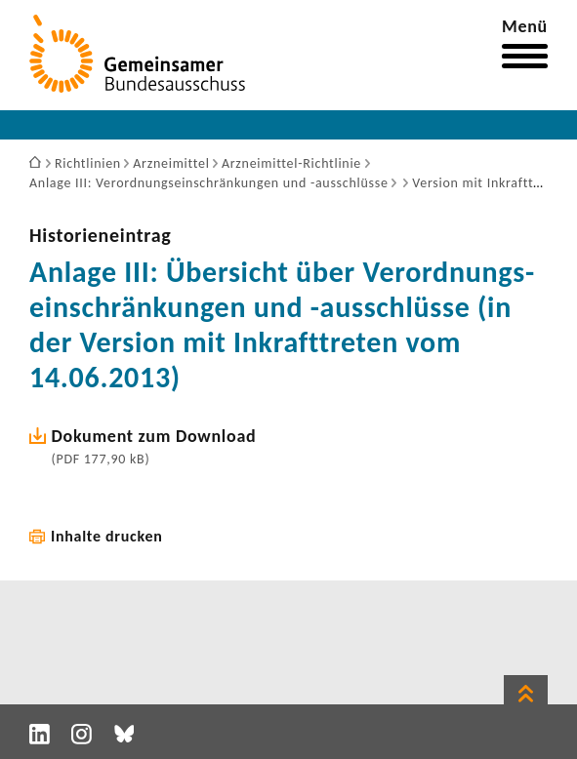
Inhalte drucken (107, 536)
